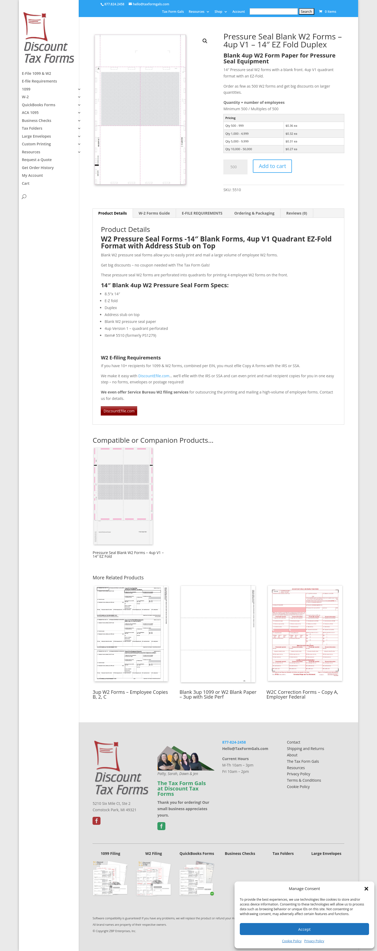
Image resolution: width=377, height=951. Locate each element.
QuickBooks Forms (38, 105)
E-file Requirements (39, 82)
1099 (26, 90)
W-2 (25, 97)
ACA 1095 (30, 113)
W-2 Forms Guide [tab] (154, 213)
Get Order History (38, 168)
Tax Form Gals (173, 12)
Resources (196, 12)
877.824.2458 (114, 4)
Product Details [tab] (112, 213)
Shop (218, 12)
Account (238, 12)
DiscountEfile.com (153, 375)
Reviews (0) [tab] (296, 213)
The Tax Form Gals (303, 761)
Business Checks (36, 121)
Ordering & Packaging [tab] (254, 213)
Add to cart (272, 166)
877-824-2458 (234, 742)
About (292, 754)
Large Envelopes (36, 137)
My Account (32, 176)
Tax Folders (32, 129)
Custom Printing (36, 144)
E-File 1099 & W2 (36, 74)
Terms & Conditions (304, 780)
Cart (26, 184)
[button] (366, 888)
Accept (304, 929)
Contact (293, 742)
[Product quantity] (235, 166)
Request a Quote (37, 160)
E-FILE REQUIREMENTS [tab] (202, 213)
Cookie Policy (291, 941)
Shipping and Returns (305, 748)
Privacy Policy (314, 941)
